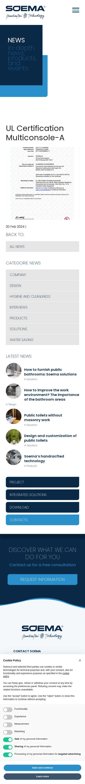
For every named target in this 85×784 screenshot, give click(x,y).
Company (18, 274)
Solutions (18, 329)
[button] (80, 660)
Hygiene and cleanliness (30, 296)
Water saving (21, 339)
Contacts (19, 519)
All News (17, 246)
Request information (42, 579)
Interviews (18, 307)
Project (17, 482)
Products (18, 318)
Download (19, 507)
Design (15, 285)
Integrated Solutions (28, 494)
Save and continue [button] (42, 767)
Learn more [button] (42, 776)
